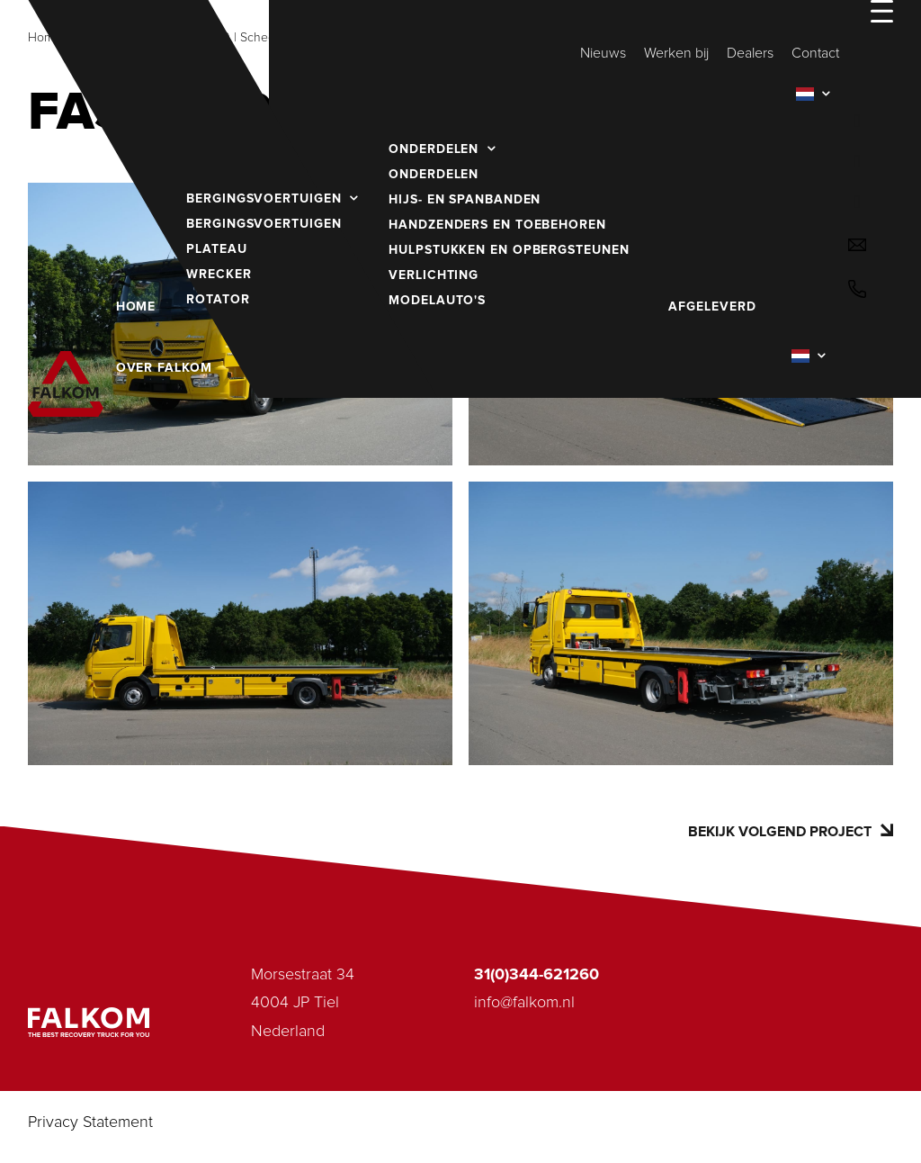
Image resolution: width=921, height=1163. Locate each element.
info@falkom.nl (524, 1003)
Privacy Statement (90, 1122)
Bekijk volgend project (790, 831)
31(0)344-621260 (536, 975)
